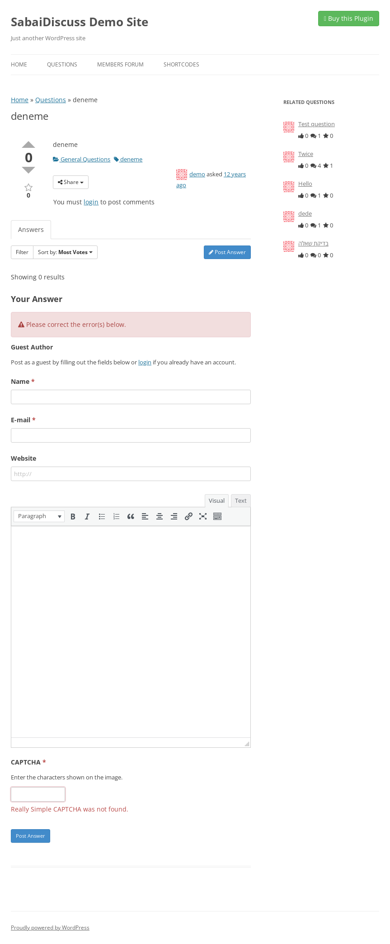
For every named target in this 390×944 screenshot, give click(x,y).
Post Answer (227, 252)
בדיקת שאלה (313, 243)
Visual (217, 500)
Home (19, 64)
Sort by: (65, 252)
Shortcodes (181, 64)
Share (71, 182)
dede (305, 213)
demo (197, 174)
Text (241, 500)
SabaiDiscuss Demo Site (79, 22)
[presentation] (39, 516)
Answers (31, 229)
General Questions (81, 159)
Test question (316, 124)
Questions (62, 64)
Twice (305, 154)
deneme (128, 159)
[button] (39, 516)
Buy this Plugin (348, 18)
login (91, 202)
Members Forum (120, 64)
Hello (305, 183)
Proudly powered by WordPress (50, 927)
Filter (22, 252)
